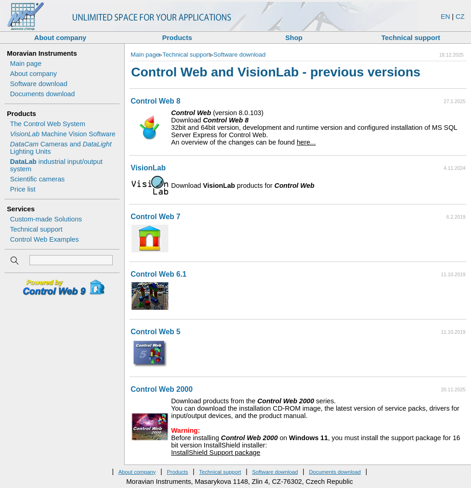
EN (445, 16)
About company (60, 37)
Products (177, 37)
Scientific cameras (37, 179)
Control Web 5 (155, 332)
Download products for (242, 185)
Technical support (410, 37)
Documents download (42, 94)
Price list (22, 189)
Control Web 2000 (162, 389)
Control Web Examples (44, 239)
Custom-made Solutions (46, 219)
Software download (39, 83)
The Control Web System (47, 124)
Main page (25, 63)
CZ (460, 16)
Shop (294, 37)
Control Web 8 (155, 101)
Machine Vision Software (62, 134)
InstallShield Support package (215, 452)
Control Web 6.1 (159, 274)
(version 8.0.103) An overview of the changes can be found (317, 127)
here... (306, 142)
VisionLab (148, 168)
